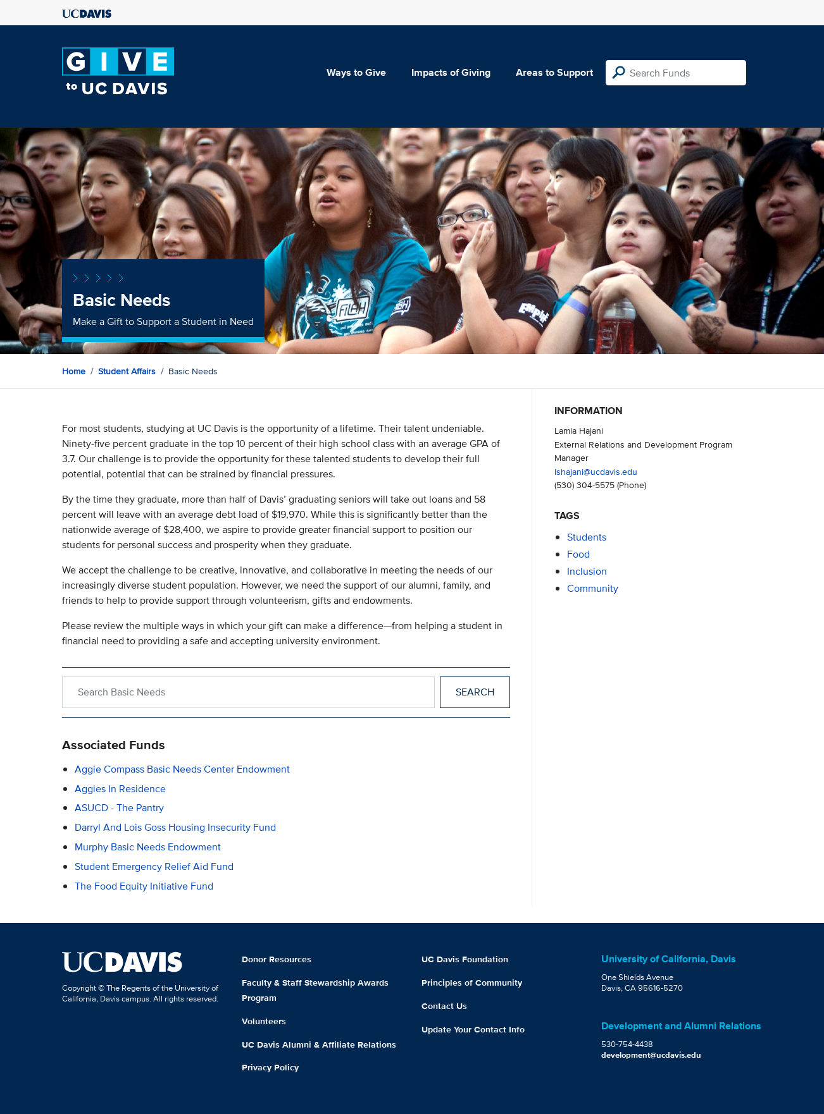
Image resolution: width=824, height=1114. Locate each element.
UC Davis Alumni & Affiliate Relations (319, 1044)
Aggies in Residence (120, 788)
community (592, 588)
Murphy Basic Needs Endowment (148, 847)
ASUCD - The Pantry (119, 807)
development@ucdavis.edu (651, 1055)
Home (73, 371)
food (578, 554)
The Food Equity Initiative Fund (144, 886)
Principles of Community (471, 982)
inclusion (587, 571)
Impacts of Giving (450, 72)
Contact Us (444, 1006)
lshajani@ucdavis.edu (595, 471)
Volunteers (264, 1021)
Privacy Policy (270, 1067)
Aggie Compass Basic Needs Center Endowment (182, 769)
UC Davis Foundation (464, 959)
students (586, 537)
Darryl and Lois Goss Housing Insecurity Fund (175, 827)
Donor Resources (276, 959)
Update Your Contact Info (473, 1029)
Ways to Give (356, 72)
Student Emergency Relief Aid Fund (154, 866)
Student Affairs (127, 371)
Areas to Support (554, 72)
